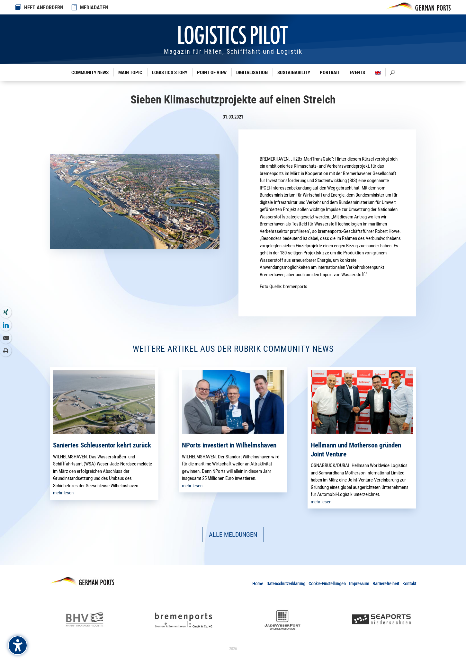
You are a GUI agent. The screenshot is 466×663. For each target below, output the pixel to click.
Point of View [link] (212, 72)
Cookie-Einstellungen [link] (327, 583)
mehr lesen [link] (63, 493)
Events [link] (357, 72)
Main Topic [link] (130, 72)
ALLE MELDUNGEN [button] (233, 534)
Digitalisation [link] (252, 72)
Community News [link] (90, 72)
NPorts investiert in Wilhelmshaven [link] (229, 445)
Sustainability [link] (293, 72)
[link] (74, 7)
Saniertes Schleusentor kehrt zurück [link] (102, 445)
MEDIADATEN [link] (94, 7)
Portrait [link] (330, 72)
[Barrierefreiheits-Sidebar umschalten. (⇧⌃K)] (17, 645)
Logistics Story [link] (169, 72)
